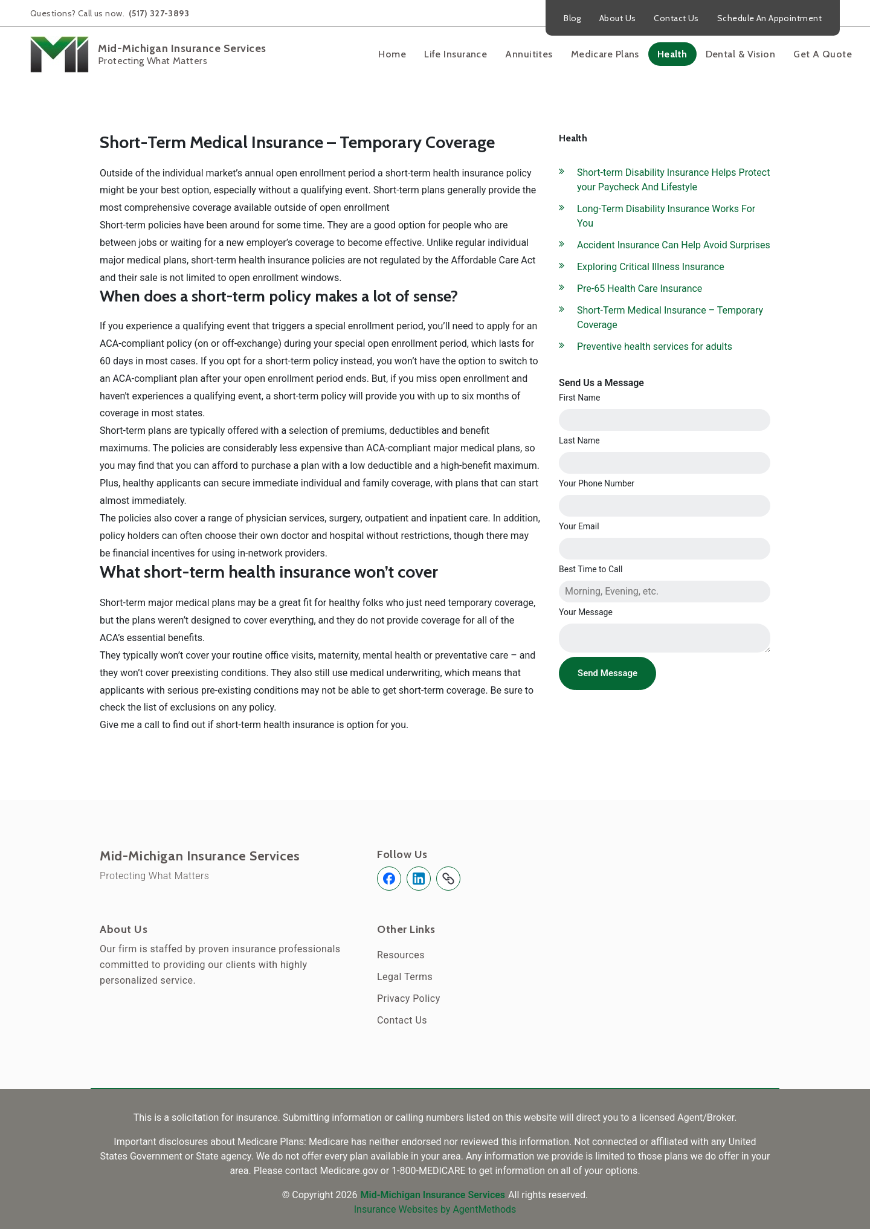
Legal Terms (405, 976)
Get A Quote (822, 54)
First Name (579, 397)
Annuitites (528, 54)
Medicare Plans (605, 54)
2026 (347, 1195)
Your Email (579, 526)
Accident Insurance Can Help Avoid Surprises (673, 245)
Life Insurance (455, 54)
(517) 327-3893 (158, 13)
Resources (401, 955)
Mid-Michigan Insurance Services (200, 856)
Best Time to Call (591, 569)
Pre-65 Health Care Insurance (639, 288)
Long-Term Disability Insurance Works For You (666, 216)
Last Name (579, 440)
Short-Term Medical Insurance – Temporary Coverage (670, 318)
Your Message (586, 612)
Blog (572, 18)
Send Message (607, 673)
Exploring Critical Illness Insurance (650, 267)
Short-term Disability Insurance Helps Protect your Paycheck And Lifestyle (673, 180)
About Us (617, 18)
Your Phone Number (596, 483)
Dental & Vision (741, 54)
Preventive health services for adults (654, 346)
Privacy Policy (408, 998)
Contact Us (676, 18)
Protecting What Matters (154, 876)
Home (392, 54)
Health (672, 54)
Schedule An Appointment (769, 18)
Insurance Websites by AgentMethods (435, 1209)
